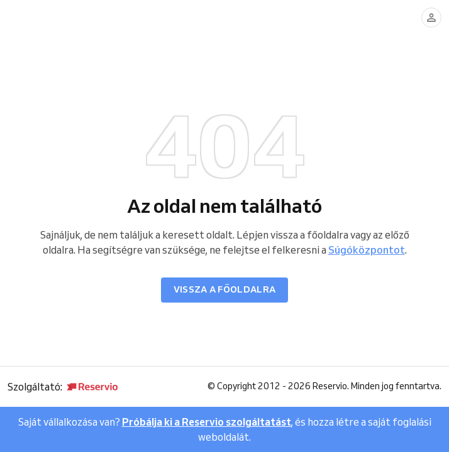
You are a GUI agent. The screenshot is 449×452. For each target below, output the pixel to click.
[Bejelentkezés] (431, 18)
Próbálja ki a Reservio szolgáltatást (206, 422)
